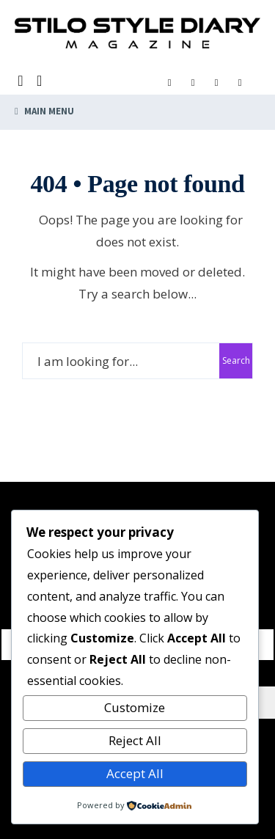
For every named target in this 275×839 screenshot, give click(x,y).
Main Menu (44, 111)
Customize (134, 707)
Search (236, 360)
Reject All (135, 740)
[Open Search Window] (22, 81)
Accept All (135, 773)
